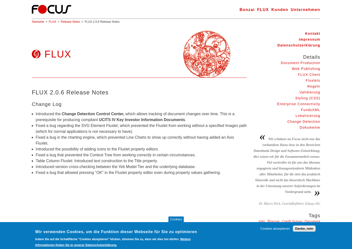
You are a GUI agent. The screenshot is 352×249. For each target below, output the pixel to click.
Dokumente (310, 127)
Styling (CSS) (307, 98)
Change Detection (303, 122)
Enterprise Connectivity (298, 104)
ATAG (262, 221)
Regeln (313, 86)
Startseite (38, 21)
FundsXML (310, 110)
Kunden (279, 10)
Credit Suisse (292, 221)
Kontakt (312, 33)
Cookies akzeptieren (275, 231)
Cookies (176, 222)
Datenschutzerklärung (298, 45)
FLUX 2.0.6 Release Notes (102, 21)
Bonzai (247, 10)
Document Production (300, 63)
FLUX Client (309, 75)
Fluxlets (313, 80)
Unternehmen (305, 10)
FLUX (263, 10)
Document (312, 221)
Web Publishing (306, 69)
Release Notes (70, 21)
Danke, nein (304, 231)
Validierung (310, 92)
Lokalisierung (308, 116)
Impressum (309, 39)
